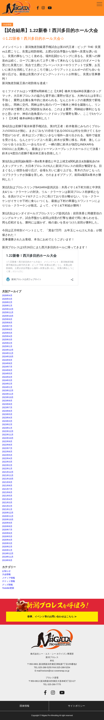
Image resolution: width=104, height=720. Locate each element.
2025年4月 (7, 336)
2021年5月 (7, 495)
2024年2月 (7, 383)
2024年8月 (7, 363)
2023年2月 (7, 424)
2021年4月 (7, 499)
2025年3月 (7, 339)
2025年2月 (7, 343)
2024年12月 (8, 350)
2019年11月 (8, 557)
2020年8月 (7, 526)
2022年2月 (7, 465)
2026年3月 (7, 299)
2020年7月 (7, 529)
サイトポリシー (76, 706)
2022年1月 (7, 468)
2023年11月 (8, 394)
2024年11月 (8, 353)
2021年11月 (8, 475)
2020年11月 (8, 516)
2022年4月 (7, 458)
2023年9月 (7, 400)
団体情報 (24, 706)
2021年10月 (8, 478)
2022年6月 (7, 451)
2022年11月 (8, 434)
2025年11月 (8, 312)
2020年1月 (7, 550)
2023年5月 (7, 414)
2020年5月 (7, 536)
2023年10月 (8, 397)
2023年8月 (7, 404)
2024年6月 (7, 370)
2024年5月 (7, 373)
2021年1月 (7, 509)
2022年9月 (7, 441)
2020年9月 (7, 523)
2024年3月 (7, 380)
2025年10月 (8, 316)
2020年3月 (7, 543)
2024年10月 (8, 356)
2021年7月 (7, 489)
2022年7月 (7, 448)
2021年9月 (7, 482)
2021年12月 (8, 472)
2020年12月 (8, 512)
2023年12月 (8, 390)
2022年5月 (7, 455)
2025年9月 (7, 319)
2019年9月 (7, 560)
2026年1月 (7, 305)
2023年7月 (7, 407)
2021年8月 (7, 485)
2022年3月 (7, 461)
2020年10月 (8, 519)
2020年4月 (7, 540)
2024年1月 (7, 387)
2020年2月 (7, 546)
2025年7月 (7, 326)
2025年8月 (7, 322)
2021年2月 (7, 506)
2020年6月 (7, 533)
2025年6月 (7, 329)
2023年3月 (7, 421)
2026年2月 (7, 302)
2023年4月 (7, 417)
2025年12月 (8, 309)
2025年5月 (7, 333)
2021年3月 (7, 502)
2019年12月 (8, 553)
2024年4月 (7, 377)
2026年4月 (7, 295)
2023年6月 (7, 411)
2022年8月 (7, 445)
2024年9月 (7, 360)
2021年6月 (7, 492)
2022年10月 (8, 438)
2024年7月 (7, 366)
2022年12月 (8, 431)
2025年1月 (7, 346)
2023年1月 (7, 428)
